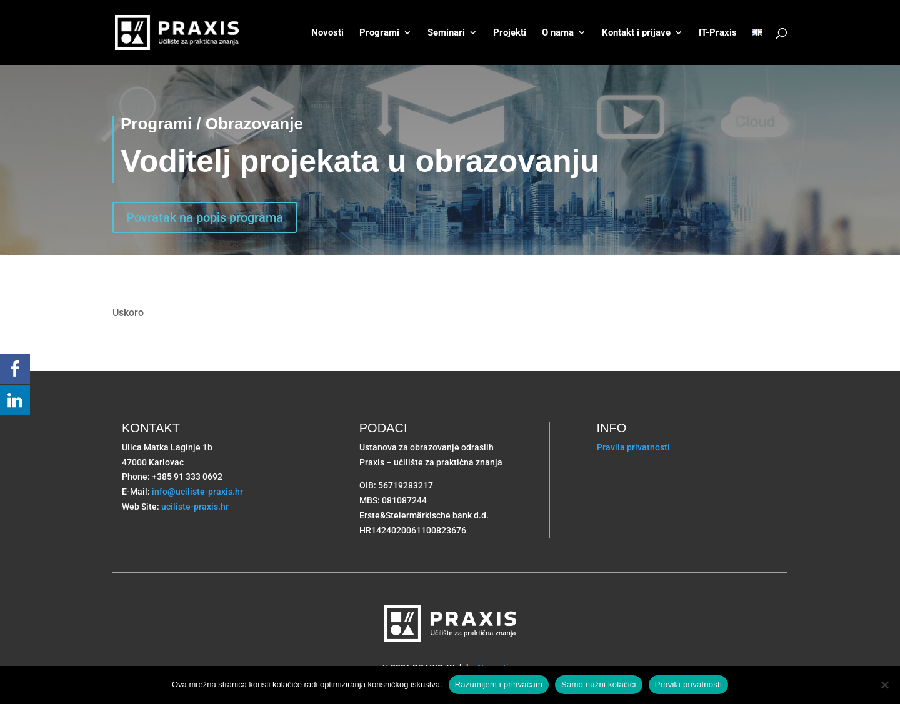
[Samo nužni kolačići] (884, 684)
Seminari (446, 33)
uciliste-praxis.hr (195, 507)
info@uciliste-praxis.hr (197, 492)
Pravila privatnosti (633, 447)
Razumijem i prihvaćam (498, 684)
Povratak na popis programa (204, 217)
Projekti (509, 33)
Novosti (327, 33)
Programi (379, 33)
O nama (558, 33)
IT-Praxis (718, 33)
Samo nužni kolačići (598, 684)
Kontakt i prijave (636, 33)
